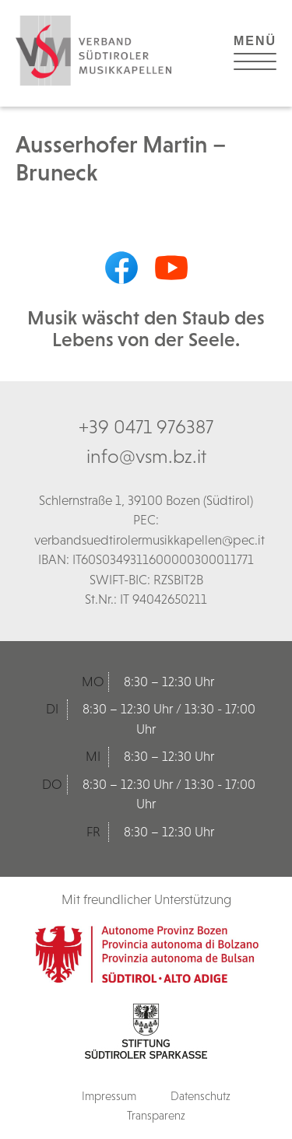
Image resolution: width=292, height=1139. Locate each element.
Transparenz (156, 1115)
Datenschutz (200, 1095)
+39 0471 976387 (146, 426)
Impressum (109, 1095)
